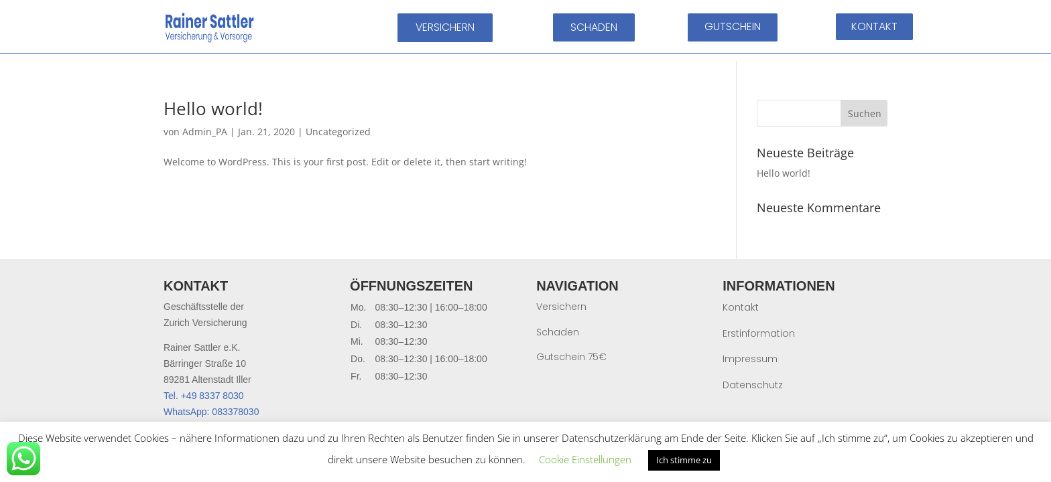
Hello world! (213, 108)
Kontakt (741, 307)
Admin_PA (204, 131)
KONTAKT (874, 26)
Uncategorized (338, 131)
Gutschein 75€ (571, 357)
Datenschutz (753, 385)
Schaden (557, 332)
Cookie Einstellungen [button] (585, 459)
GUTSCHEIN (732, 26)
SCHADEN (593, 27)
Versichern (561, 306)
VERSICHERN (445, 27)
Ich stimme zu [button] (684, 460)
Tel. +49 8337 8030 (204, 395)
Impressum (750, 359)
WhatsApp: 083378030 (211, 411)
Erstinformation (759, 333)
